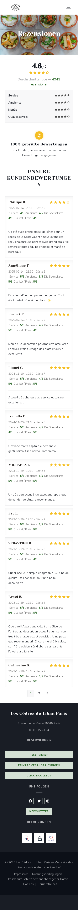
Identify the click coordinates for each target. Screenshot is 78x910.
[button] (68, 7)
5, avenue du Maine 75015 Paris (45, 723)
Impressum (23, 874)
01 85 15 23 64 (39, 730)
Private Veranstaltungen (39, 765)
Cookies (30, 884)
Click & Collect (39, 775)
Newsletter (39, 811)
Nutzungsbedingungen (49, 874)
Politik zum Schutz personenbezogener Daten (40, 879)
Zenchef (55, 867)
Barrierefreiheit (47, 884)
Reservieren (39, 754)
